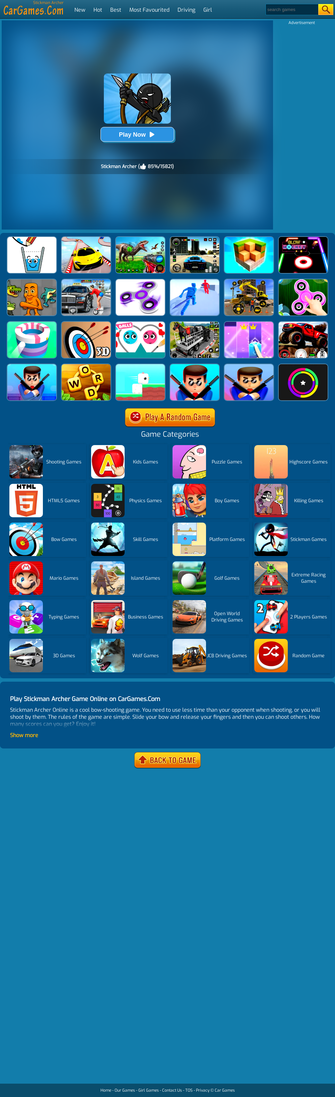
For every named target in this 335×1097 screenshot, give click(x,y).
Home (105, 1090)
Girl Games (148, 1090)
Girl (207, 9)
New (79, 9)
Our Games (125, 1090)
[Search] (292, 9)
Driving (186, 9)
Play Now (137, 134)
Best (115, 9)
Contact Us (172, 1090)
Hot (97, 9)
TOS (189, 1090)
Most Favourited (149, 9)
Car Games (225, 1090)
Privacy (202, 1090)
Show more (24, 735)
